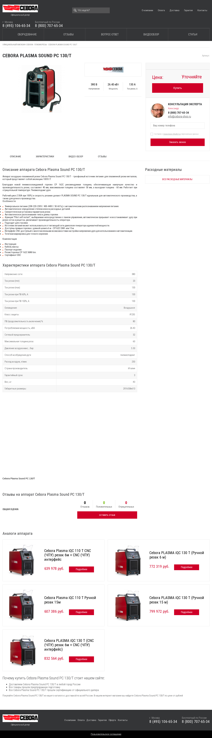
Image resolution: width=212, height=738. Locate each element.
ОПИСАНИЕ (15, 156)
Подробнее (81, 569)
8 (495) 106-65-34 (16, 25)
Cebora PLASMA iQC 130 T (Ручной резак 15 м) (176, 600)
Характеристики (45, 156)
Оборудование (27, 34)
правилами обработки (172, 134)
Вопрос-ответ (110, 34)
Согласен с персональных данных (176, 134)
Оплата (161, 10)
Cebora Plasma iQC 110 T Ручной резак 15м (70, 600)
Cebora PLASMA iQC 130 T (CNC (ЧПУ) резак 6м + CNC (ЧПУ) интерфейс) (69, 645)
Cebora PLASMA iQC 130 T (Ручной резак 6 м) (176, 555)
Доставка (174, 10)
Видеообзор (151, 34)
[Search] (91, 10)
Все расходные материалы (177, 179)
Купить (177, 88)
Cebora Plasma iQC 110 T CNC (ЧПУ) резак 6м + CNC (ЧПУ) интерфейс (67, 555)
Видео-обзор (76, 156)
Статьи (192, 34)
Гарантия (188, 10)
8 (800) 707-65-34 (49, 25)
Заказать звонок (177, 142)
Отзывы (68, 34)
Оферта (112, 720)
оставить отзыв (107, 514)
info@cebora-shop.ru (179, 116)
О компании (147, 10)
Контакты (202, 10)
